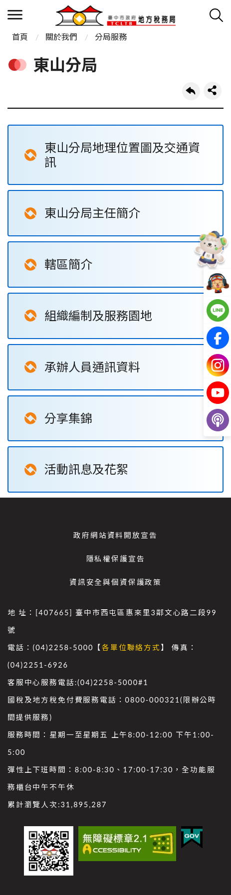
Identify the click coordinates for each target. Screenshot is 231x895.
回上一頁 (191, 91)
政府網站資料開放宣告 (115, 535)
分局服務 (111, 36)
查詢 (216, 15)
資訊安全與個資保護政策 (115, 582)
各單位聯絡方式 (131, 647)
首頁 (20, 36)
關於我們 (61, 36)
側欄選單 (14, 14)
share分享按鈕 (213, 91)
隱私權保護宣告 (115, 558)
